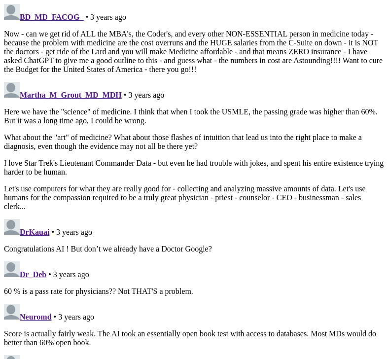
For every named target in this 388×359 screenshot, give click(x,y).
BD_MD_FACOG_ (51, 17)
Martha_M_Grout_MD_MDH (71, 95)
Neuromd (36, 317)
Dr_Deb (33, 274)
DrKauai (34, 232)
